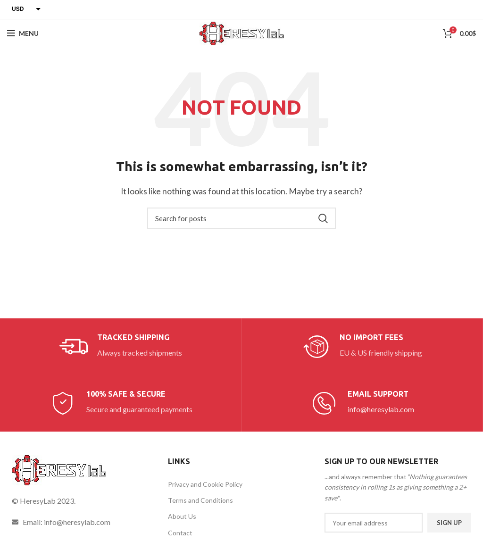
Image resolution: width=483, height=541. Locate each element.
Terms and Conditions (200, 500)
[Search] (241, 218)
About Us (182, 516)
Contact (180, 533)
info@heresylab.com (381, 409)
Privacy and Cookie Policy (205, 484)
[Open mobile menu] (22, 33)
